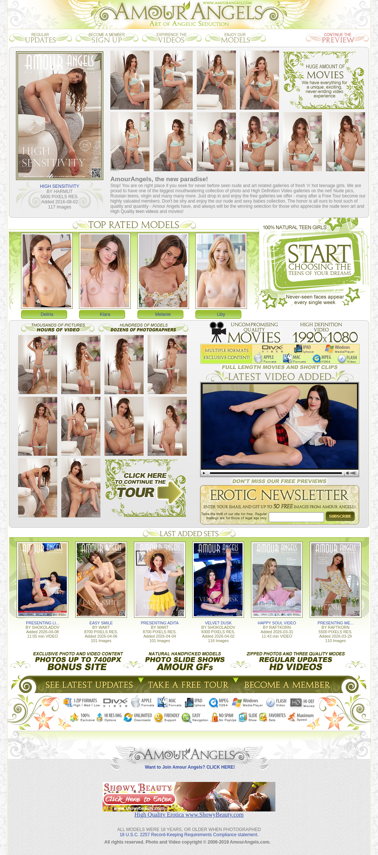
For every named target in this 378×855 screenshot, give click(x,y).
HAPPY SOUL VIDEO (277, 623)
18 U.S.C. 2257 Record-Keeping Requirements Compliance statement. (189, 834)
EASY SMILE (101, 623)
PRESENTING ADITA (160, 623)
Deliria (47, 314)
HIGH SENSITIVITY (59, 186)
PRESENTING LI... (42, 623)
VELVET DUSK (218, 623)
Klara (105, 314)
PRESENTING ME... (335, 623)
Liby (221, 314)
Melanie (163, 314)
